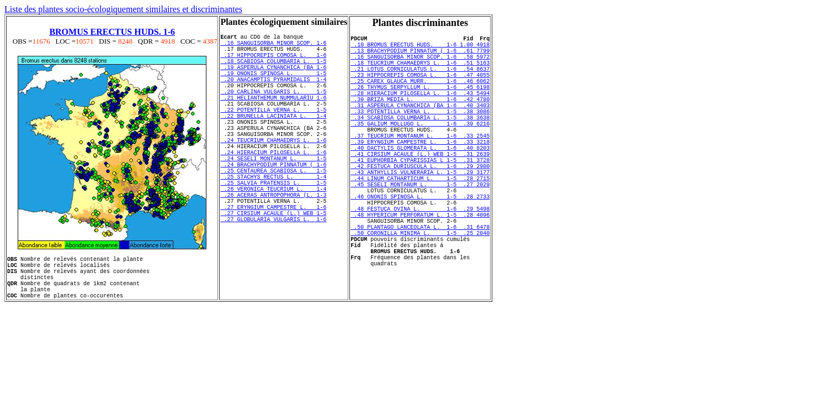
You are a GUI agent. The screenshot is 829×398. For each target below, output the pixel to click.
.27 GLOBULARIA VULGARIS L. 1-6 (273, 270)
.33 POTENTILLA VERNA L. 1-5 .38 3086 (420, 133)
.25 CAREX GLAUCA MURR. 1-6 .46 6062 (420, 94)
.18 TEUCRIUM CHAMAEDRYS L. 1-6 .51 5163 (420, 71)
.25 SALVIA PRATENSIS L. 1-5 (273, 224)
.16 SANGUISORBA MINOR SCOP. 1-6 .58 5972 (420, 63)
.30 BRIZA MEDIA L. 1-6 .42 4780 (420, 117)
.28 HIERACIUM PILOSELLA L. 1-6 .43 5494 (420, 109)
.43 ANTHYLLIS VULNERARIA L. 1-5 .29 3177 (420, 210)
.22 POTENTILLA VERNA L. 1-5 (273, 131)
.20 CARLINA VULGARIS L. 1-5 (273, 108)
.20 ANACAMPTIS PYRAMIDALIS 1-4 (273, 92)
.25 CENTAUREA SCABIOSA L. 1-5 (273, 208)
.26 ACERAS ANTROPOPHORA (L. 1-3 (273, 239)
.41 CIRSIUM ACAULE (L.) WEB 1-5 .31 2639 (420, 187)
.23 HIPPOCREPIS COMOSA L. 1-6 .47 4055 (420, 86)
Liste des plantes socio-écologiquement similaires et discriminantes (123, 9)
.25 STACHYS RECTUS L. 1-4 (273, 216)
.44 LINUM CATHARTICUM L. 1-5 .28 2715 (420, 218)
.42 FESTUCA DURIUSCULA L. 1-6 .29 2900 (420, 202)
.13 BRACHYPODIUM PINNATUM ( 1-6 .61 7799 (420, 55)
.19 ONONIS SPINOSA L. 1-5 (273, 84)
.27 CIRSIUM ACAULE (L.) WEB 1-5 (273, 262)
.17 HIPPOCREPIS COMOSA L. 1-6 (273, 61)
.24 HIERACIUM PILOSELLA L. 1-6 (273, 185)
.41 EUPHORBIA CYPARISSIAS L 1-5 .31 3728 (420, 194)
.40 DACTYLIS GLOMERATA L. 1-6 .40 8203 (420, 179)
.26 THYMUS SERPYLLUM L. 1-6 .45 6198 (420, 102)
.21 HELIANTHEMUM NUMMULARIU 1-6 (273, 115)
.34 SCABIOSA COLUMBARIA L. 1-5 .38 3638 (420, 140)
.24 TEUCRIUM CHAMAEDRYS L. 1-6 (273, 170)
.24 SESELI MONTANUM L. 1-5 (273, 193)
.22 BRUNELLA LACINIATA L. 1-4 (273, 139)
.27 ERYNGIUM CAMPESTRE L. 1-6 (273, 255)
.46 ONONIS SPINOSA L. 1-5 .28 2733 (420, 241)
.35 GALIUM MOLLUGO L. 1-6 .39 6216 (420, 148)
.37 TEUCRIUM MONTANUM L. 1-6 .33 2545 (420, 163)
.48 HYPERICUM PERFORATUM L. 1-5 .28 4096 (420, 264)
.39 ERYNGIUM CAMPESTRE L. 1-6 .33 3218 (420, 171)
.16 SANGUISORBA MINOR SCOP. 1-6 (273, 46)
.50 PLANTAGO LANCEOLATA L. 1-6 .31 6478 (420, 280)
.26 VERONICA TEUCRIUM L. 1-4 (273, 231)
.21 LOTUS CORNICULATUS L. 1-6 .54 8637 (420, 78)
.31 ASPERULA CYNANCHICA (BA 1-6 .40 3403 (420, 125)
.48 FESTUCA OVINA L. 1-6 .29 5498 (420, 256)
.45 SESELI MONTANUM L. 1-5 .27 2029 (420, 225)
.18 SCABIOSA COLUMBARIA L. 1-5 (273, 69)
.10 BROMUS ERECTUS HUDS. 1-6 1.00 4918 (420, 47)
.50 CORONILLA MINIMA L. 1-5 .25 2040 (420, 287)
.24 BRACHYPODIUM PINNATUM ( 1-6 (273, 201)
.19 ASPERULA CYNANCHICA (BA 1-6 (273, 77)
